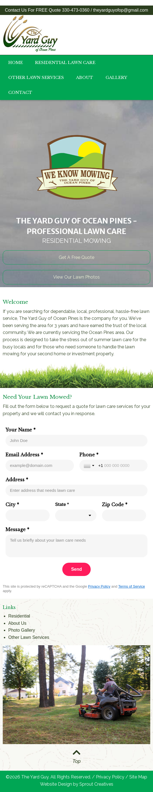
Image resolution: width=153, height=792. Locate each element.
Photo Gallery (21, 630)
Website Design (56, 784)
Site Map (138, 777)
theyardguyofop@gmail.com (120, 10)
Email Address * (24, 454)
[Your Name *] (76, 440)
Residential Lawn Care (65, 62)
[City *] (27, 515)
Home (15, 62)
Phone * (88, 454)
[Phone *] (120, 465)
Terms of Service (131, 586)
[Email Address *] (39, 465)
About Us (17, 623)
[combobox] (75, 515)
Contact (20, 92)
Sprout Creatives (96, 784)
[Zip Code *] (124, 515)
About (84, 77)
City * (12, 504)
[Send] (76, 569)
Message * (17, 529)
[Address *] (76, 490)
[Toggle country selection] (89, 465)
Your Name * (21, 430)
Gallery (116, 77)
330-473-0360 (76, 10)
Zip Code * (114, 504)
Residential (19, 616)
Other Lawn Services (36, 77)
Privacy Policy (99, 586)
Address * (17, 479)
